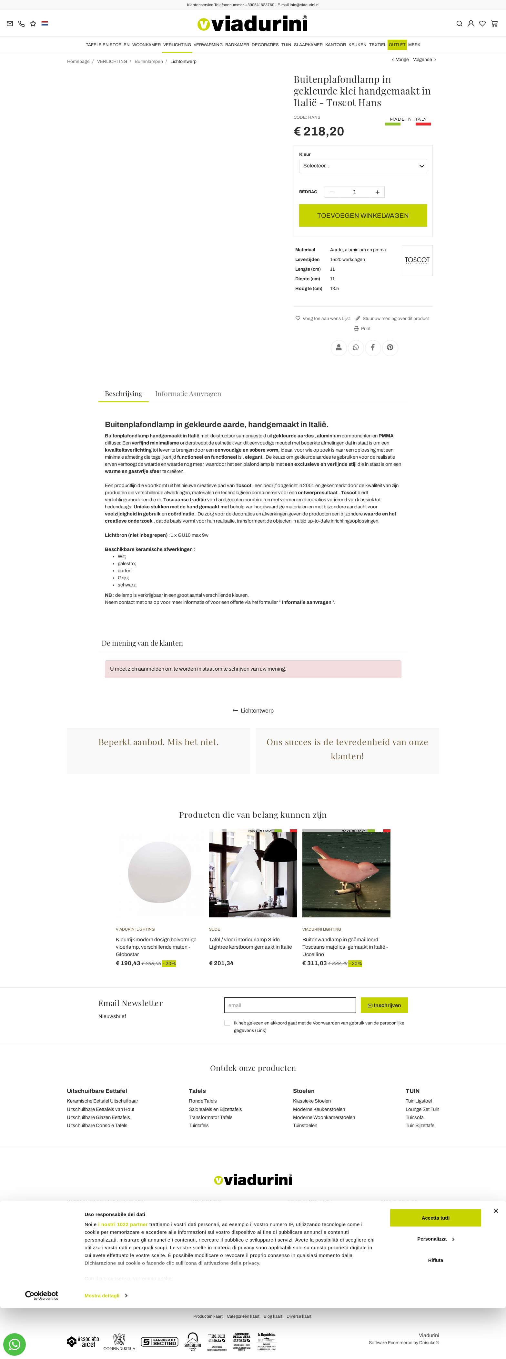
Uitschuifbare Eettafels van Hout (100, 1109)
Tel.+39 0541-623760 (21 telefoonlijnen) (107, 1224)
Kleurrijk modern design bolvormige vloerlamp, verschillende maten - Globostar (156, 947)
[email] (290, 1005)
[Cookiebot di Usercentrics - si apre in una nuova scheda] (42, 1346)
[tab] (123, 393)
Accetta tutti (436, 1268)
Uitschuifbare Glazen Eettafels (98, 1117)
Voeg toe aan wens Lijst (322, 318)
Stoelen (304, 1091)
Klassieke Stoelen (312, 1101)
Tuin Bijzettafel (420, 1125)
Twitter (391, 1242)
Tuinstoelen (305, 1125)
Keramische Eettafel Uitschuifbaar (102, 1101)
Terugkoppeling (208, 1215)
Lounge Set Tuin (422, 1109)
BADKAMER (237, 45)
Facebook (395, 1215)
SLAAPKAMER (308, 45)
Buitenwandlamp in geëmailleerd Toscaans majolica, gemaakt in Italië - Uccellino (345, 947)
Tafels (197, 1091)
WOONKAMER (146, 45)
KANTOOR (335, 45)
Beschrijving (123, 393)
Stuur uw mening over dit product (391, 318)
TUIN (286, 45)
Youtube (393, 1233)
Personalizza (435, 1290)
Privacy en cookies (211, 1242)
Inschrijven (384, 1005)
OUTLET (397, 45)
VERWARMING (208, 45)
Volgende (422, 59)
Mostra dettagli (102, 1346)
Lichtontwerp (253, 710)
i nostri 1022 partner (123, 1275)
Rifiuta (435, 1311)
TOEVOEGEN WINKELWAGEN (363, 215)
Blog (197, 1224)
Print (361, 328)
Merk (414, 45)
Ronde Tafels (203, 1101)
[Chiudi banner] (496, 1261)
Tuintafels (199, 1125)
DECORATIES (265, 45)
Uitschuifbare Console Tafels (97, 1125)
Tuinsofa (415, 1117)
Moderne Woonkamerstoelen (324, 1117)
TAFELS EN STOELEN (108, 45)
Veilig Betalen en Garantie (313, 1248)
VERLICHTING (177, 45)
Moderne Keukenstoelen (319, 1109)
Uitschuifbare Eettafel (97, 1091)
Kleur (304, 154)
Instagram (395, 1224)
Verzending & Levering (310, 1230)
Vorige (402, 59)
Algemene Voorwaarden (217, 1233)
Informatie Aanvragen (188, 393)
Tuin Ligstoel (419, 1101)
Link (261, 1030)
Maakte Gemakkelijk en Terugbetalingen (327, 1239)
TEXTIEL (377, 45)
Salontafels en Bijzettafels (215, 1109)
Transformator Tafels (211, 1117)
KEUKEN (358, 45)
